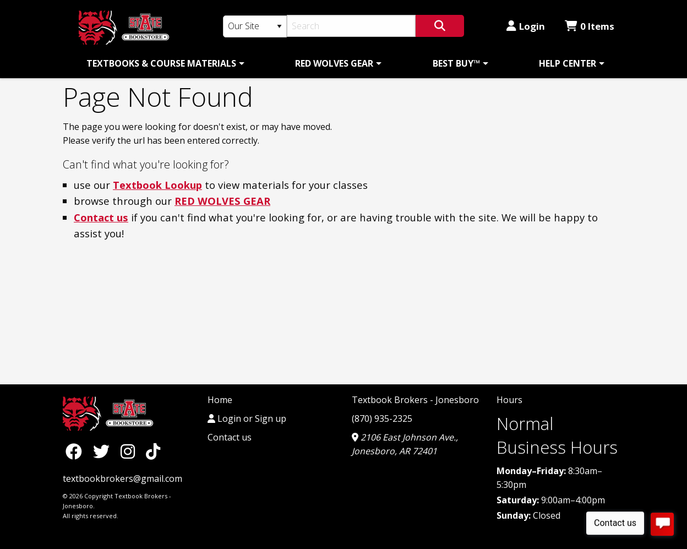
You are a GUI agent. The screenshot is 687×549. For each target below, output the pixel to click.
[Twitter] (104, 451)
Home (220, 400)
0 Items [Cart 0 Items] (589, 26)
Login (525, 26)
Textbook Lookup (157, 185)
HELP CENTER (567, 63)
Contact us (101, 217)
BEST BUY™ (456, 63)
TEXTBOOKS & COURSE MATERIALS (161, 63)
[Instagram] (130, 451)
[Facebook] (77, 451)
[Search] (351, 26)
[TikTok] (153, 451)
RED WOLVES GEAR (334, 63)
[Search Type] (255, 26)
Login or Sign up (247, 418)
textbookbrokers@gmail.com (122, 478)
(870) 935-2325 (382, 418)
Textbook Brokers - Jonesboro (415, 400)
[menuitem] (163, 63)
